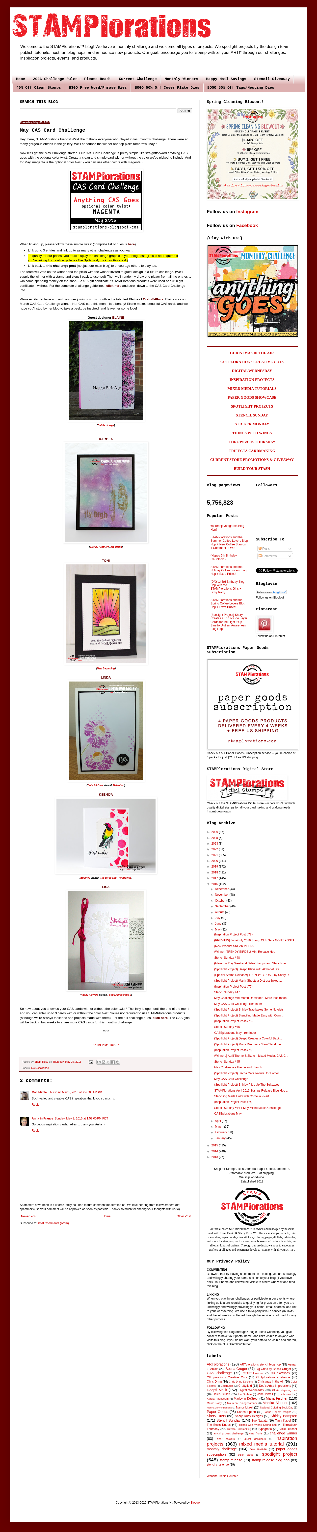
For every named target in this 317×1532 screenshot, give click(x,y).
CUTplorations (280, 1373)
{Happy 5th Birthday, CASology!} (224, 557)
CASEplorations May (228, 1113)
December (222, 889)
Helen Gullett (221, 1394)
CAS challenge (40, 1067)
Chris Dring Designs (241, 1381)
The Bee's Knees (219, 1425)
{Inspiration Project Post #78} (233, 934)
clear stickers (226, 1438)
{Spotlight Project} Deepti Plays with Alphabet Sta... (248, 969)
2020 (215, 861)
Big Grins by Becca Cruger (273, 1369)
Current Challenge (138, 79)
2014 (215, 1151)
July (218, 918)
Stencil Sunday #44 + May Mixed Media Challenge (247, 1108)
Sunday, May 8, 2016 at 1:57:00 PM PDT (81, 1118)
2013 (215, 1157)
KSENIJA (106, 794)
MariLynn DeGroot (246, 1398)
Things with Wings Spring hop (258, 1424)
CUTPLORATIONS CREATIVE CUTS (252, 362)
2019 (215, 866)
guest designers (255, 1438)
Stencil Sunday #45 (227, 1061)
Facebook (247, 225)
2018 (215, 872)
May (218, 929)
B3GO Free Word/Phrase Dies (98, 88)
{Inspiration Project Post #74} (233, 1102)
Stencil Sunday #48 (227, 957)
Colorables (227, 1385)
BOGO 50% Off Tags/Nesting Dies (240, 88)
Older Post (184, 1216)
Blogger (195, 1502)
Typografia (265, 1429)
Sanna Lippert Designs (277, 1411)
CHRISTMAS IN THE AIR (252, 353)
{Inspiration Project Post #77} (233, 986)
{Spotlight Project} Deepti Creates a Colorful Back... (248, 1038)
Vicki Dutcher (288, 1429)
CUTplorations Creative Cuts (227, 1377)
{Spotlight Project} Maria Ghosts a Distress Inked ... (248, 980)
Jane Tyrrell (265, 1394)
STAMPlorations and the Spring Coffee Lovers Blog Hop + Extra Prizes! (228, 603)
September (222, 906)
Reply (35, 1104)
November (222, 894)
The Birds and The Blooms (116, 877)
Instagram (247, 211)
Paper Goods (217, 1412)
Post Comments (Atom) (53, 1223)
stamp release (231, 1460)
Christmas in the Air (271, 1381)
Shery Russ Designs (249, 1416)
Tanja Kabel (283, 1420)
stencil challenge (218, 1464)
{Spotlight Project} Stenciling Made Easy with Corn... (248, 1015)
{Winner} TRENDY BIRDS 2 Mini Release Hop (244, 951)
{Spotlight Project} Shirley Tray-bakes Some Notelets (249, 1009)
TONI (106, 560)
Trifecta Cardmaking (239, 1429)
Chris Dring (214, 1381)
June (218, 923)
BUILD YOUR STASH (252, 469)
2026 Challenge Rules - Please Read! (72, 79)
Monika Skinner (275, 1403)
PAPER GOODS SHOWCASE (252, 397)
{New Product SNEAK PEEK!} (234, 946)
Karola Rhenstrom (218, 1398)
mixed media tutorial (261, 1444)
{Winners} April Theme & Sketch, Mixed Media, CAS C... (251, 1055)
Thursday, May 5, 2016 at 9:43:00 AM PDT (76, 1092)
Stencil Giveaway (272, 79)
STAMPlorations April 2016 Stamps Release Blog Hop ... (251, 1090)
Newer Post (28, 1216)
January (220, 1138)
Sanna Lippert (246, 1412)
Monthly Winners (181, 79)
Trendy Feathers (99, 547)
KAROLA (106, 439)
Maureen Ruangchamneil (242, 1403)
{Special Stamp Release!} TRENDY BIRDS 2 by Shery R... (252, 975)
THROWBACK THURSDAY (252, 442)
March (219, 1126)
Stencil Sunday (228, 1420)
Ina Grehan (245, 1394)
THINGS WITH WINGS (252, 433)
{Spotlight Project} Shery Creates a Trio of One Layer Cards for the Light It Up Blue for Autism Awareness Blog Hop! (229, 622)
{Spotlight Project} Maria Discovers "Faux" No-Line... (248, 1044)
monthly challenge (222, 1449)
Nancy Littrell (244, 1407)
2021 (215, 855)
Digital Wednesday (251, 1390)
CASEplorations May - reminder (235, 1033)
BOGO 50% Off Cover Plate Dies (167, 88)
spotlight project (279, 1454)
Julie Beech (287, 1394)
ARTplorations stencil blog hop (260, 1364)
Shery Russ (216, 1416)
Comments (268, 556)
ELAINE (118, 317)
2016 (215, 884)
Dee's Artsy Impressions (275, 1385)
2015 (215, 1145)
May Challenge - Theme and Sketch (238, 1067)
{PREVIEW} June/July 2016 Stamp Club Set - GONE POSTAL (255, 940)
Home (20, 79)
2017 (215, 878)
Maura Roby (214, 1403)
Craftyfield (245, 1385)
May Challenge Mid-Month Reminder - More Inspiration (250, 998)
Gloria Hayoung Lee (284, 1390)
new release (258, 1449)
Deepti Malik (217, 1390)
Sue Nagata (259, 1420)
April (218, 1121)
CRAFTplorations (253, 1373)
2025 (215, 838)
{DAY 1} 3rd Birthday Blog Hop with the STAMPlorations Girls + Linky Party (227, 587)
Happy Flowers (89, 995)
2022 (215, 849)
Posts (264, 548)
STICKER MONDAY (252, 424)
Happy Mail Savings (226, 79)
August (220, 912)
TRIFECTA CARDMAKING (252, 451)
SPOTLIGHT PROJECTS (252, 406)
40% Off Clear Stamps (38, 88)
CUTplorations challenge (273, 1377)
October (220, 900)
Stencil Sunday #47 (227, 992)
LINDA (106, 677)
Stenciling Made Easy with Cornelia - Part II (242, 1096)
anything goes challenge (228, 1433)
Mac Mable (39, 1092)
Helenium (118, 785)
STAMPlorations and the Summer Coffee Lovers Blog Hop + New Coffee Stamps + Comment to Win (229, 543)
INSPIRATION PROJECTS (252, 380)
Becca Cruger (236, 1369)
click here (160, 1018)
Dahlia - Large (106, 425)
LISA (105, 887)
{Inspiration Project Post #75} (233, 1050)
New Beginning (106, 668)
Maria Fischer (277, 1398)
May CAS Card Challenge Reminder (238, 1004)
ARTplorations (218, 1364)
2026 (215, 832)
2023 (215, 843)
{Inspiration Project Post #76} (233, 1021)
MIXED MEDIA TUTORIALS (252, 389)
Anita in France (42, 1118)
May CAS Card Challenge (231, 1079)
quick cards (245, 1454)
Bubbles (85, 877)
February (221, 1132)
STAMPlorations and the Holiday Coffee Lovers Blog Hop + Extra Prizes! (228, 570)
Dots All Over (95, 785)
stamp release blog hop (270, 1460)
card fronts (256, 1433)
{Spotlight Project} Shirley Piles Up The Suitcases (246, 1084)
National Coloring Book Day (276, 1407)
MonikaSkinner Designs (219, 1407)
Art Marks (116, 547)
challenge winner (283, 1433)
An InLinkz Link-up (105, 1045)
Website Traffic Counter (222, 1476)
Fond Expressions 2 (119, 995)
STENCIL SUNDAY (252, 415)
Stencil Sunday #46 (227, 1027)
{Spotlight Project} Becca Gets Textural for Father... (247, 1073)
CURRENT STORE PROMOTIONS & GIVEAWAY (252, 460)
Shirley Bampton (284, 1416)
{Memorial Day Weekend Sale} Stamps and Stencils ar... (251, 963)
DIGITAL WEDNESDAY (252, 371)
